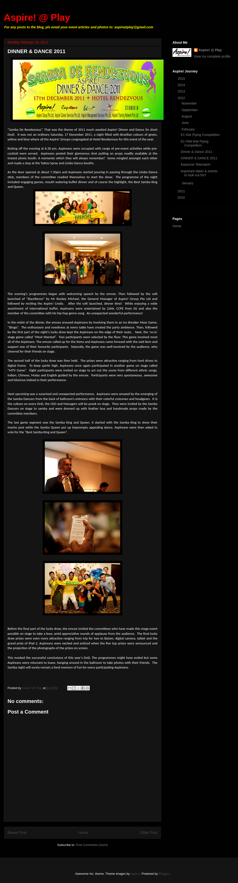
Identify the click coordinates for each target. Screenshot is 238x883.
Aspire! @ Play (37, 17)
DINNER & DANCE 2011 (199, 158)
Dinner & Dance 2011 (196, 152)
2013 (182, 91)
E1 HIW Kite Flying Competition (194, 143)
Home (83, 833)
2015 (182, 78)
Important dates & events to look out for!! (199, 173)
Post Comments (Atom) (92, 845)
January (187, 183)
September (189, 110)
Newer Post (17, 833)
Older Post (148, 833)
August (187, 116)
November (189, 103)
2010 (182, 197)
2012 (182, 98)
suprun (135, 873)
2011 (182, 191)
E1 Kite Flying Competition (200, 135)
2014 (182, 85)
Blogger (164, 873)
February (188, 129)
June (185, 123)
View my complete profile (212, 56)
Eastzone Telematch (195, 164)
